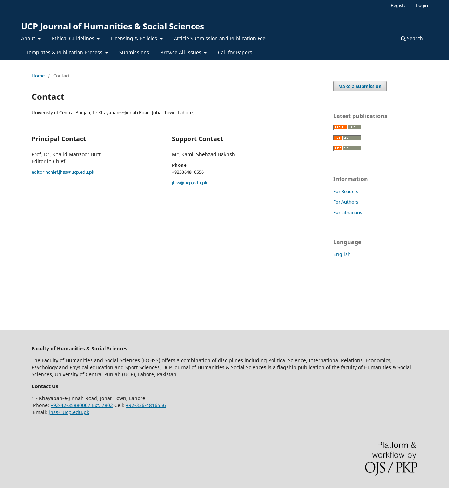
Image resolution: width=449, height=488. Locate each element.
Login (422, 5)
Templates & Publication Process (65, 52)
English (342, 254)
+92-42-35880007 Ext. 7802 (82, 405)
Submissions (134, 52)
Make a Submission (360, 86)
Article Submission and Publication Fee (220, 38)
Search (412, 38)
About (28, 38)
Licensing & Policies (135, 38)
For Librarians (347, 212)
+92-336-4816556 (146, 405)
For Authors (345, 202)
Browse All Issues (181, 52)
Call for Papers (235, 52)
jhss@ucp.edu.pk (189, 182)
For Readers (345, 191)
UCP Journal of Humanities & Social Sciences (112, 26)
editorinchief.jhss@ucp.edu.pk (63, 172)
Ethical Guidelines (74, 38)
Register (399, 5)
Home (38, 76)
